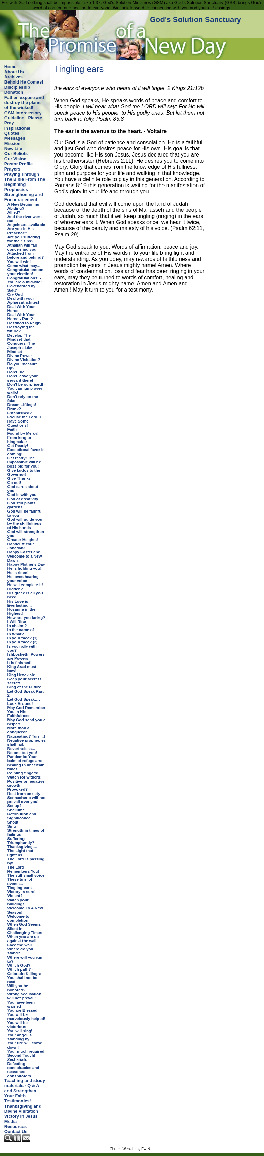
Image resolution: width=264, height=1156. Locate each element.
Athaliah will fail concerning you (22, 247)
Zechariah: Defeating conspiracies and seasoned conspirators (23, 1067)
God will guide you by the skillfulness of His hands (24, 523)
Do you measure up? (22, 366)
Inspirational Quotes (17, 130)
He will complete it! (25, 585)
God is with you (22, 495)
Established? (19, 413)
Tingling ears (19, 888)
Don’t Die (16, 372)
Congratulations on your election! (25, 272)
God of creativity (22, 499)
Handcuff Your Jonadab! (20, 546)
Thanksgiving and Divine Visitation (23, 1108)
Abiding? (16, 208)
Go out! (14, 482)
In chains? (17, 626)
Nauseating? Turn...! (26, 736)
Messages (14, 138)
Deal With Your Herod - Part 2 (21, 317)
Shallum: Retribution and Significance (21, 814)
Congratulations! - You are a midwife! (24, 280)
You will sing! (19, 1031)
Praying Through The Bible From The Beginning (24, 179)
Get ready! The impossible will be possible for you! (24, 462)
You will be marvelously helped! (26, 1016)
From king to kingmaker (19, 439)
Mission (12, 143)
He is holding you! (24, 568)
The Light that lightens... (20, 853)
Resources (15, 1126)
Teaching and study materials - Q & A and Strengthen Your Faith (24, 1088)
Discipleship (17, 87)
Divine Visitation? (23, 360)
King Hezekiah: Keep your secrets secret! (24, 679)
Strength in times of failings (25, 832)
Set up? (14, 806)
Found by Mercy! (23, 433)
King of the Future (24, 687)
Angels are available (26, 225)
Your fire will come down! (24, 1045)
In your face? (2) (22, 642)
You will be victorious (17, 1025)
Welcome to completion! (18, 918)
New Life (13, 148)
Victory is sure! (21, 892)
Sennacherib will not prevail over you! (26, 800)
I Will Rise (16, 622)
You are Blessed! (23, 1010)
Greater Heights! (22, 540)
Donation (13, 92)
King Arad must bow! (21, 669)
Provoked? (17, 789)
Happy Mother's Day (26, 564)
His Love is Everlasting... (19, 603)
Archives (13, 76)
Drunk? (14, 409)
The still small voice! (26, 875)
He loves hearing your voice (23, 579)
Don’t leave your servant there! (22, 378)
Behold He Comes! (23, 82)
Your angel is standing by (19, 1037)
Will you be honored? (17, 988)
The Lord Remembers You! (23, 869)
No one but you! (22, 753)
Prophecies (16, 189)
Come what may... (23, 266)
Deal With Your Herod (21, 309)
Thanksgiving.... (22, 847)
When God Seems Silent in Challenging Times (24, 928)
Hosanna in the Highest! (21, 611)
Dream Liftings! (21, 405)
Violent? (15, 896)
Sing (11, 826)
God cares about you (22, 489)
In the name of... (22, 630)
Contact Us (16, 1131)
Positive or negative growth (26, 783)
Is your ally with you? (22, 648)
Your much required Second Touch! (26, 1053)
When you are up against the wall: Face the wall (23, 941)
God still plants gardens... (21, 505)
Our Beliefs (16, 153)
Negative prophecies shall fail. (26, 742)
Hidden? (15, 589)
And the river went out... (24, 218)
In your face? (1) (22, 638)
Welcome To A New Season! (25, 910)
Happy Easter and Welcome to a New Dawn (24, 556)
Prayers (12, 169)
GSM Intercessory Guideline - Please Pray (23, 117)
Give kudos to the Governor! (24, 472)
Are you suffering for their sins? (23, 239)
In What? (15, 634)
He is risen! (18, 572)
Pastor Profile (18, 163)
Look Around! (20, 703)
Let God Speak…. (23, 699)
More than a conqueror (18, 730)
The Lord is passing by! (26, 861)
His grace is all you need (25, 595)
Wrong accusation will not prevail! (24, 996)
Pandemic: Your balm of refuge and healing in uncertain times (26, 763)
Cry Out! (15, 294)
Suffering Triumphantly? (20, 840)
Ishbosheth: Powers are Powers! (26, 656)
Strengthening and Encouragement (23, 197)
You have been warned (21, 1004)
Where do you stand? (20, 951)
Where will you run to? (24, 959)
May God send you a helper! (26, 722)
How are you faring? (26, 618)
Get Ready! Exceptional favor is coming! (26, 450)
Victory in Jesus (21, 1116)
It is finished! (19, 663)
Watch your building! (18, 902)
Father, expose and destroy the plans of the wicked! (24, 102)
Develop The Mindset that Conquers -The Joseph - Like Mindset (21, 343)
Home (10, 66)
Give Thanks (19, 478)
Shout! (13, 822)
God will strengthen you (25, 534)
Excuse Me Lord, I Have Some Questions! (24, 421)
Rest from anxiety (24, 793)
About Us (14, 71)
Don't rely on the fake (22, 399)
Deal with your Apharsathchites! (23, 300)
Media (10, 1121)
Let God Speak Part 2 (25, 693)
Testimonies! (17, 1100)
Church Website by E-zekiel (132, 1149)
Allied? (13, 212)
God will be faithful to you (25, 513)
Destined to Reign (24, 323)
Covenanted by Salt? (21, 288)
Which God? (19, 965)
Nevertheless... (21, 748)
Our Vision (15, 158)
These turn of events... (19, 881)
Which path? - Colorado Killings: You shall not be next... (24, 975)
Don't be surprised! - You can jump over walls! (26, 388)
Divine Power (19, 356)
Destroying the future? (21, 329)
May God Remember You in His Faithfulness (26, 712)
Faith (12, 429)
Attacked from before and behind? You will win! (25, 257)
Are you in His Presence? (20, 231)
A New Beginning (23, 204)
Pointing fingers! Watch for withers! (24, 775)
